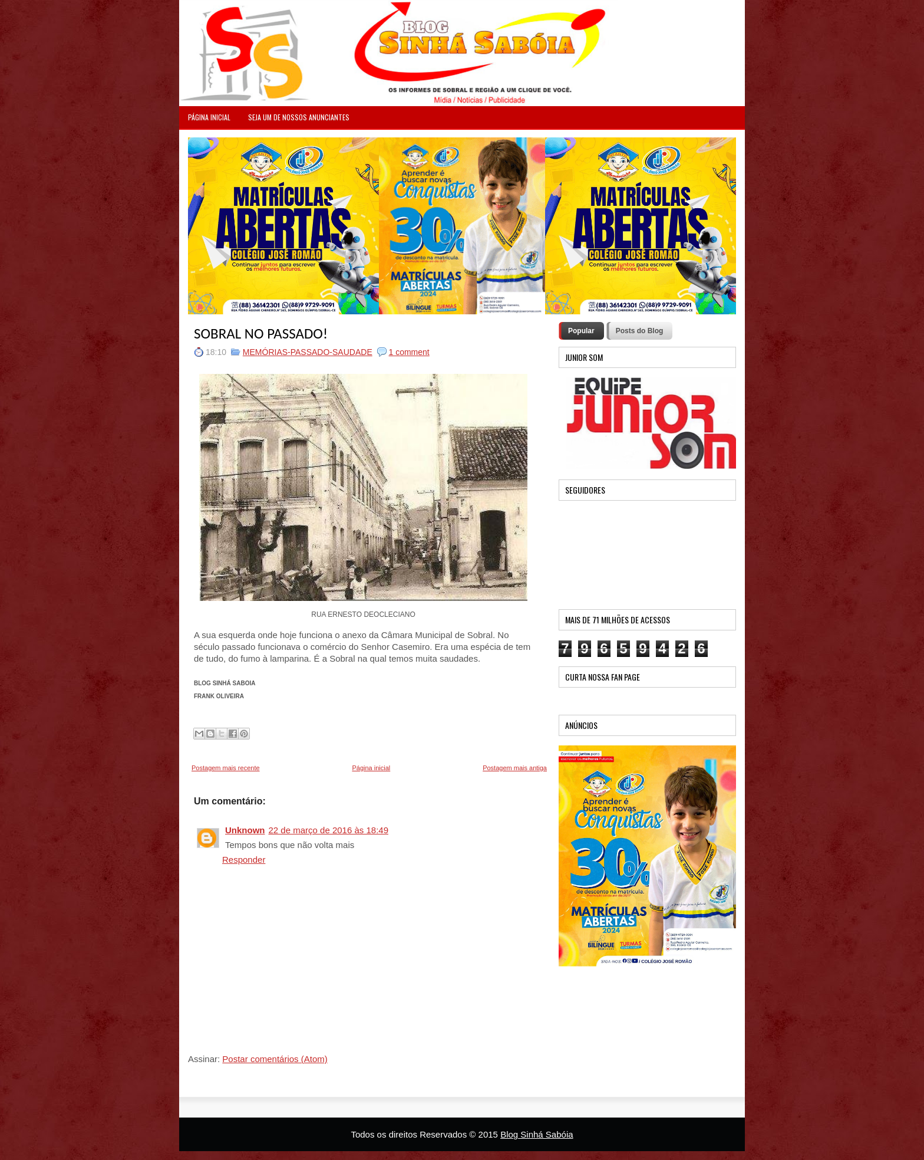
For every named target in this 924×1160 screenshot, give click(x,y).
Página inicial (371, 767)
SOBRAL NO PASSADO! (261, 333)
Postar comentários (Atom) (274, 1059)
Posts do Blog (640, 331)
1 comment (409, 352)
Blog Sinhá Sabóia (536, 1134)
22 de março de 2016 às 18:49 (328, 830)
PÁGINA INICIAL (209, 117)
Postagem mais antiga (515, 767)
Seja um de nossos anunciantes (298, 117)
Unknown (245, 830)
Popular (581, 331)
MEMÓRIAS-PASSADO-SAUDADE (307, 352)
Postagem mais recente (226, 767)
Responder (243, 860)
